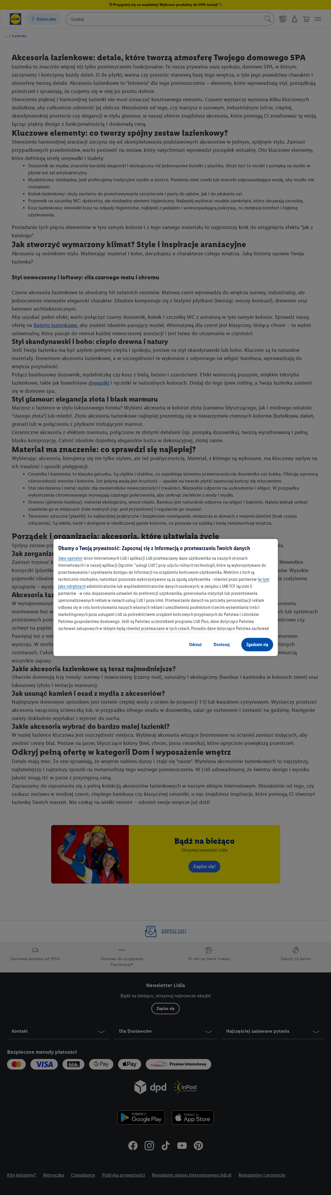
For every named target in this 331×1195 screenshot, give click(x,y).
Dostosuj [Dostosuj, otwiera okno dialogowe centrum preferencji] (222, 644)
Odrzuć (195, 644)
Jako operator (70, 558)
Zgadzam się (257, 644)
